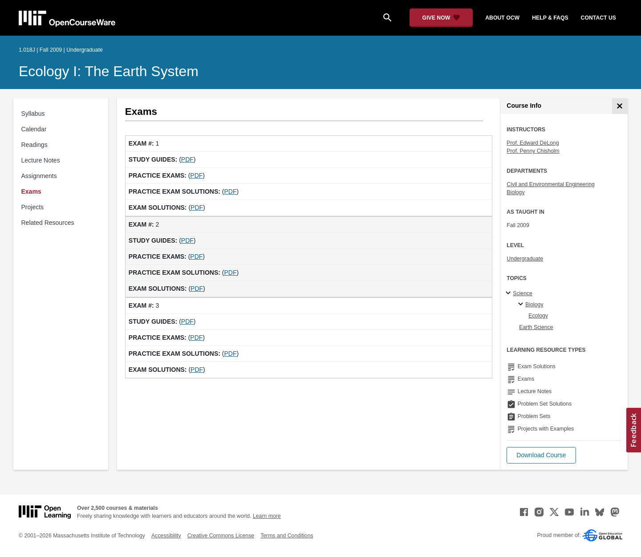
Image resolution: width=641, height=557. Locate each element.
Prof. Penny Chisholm (533, 151)
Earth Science (536, 327)
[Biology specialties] (522, 304)
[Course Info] (620, 106)
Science (522, 293)
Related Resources (47, 222)
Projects (32, 207)
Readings (34, 144)
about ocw (502, 18)
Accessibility (166, 536)
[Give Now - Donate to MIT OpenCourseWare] (441, 17)
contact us (598, 18)
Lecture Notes (40, 160)
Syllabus (33, 113)
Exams (31, 191)
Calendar (34, 129)
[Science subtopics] (509, 293)
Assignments (39, 175)
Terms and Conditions (286, 536)
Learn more (267, 516)
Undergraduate (525, 259)
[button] (541, 455)
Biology (515, 192)
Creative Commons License (220, 536)
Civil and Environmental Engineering (550, 184)
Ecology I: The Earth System (109, 71)
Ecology (538, 316)
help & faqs (550, 18)
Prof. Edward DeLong (533, 143)
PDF (187, 159)
